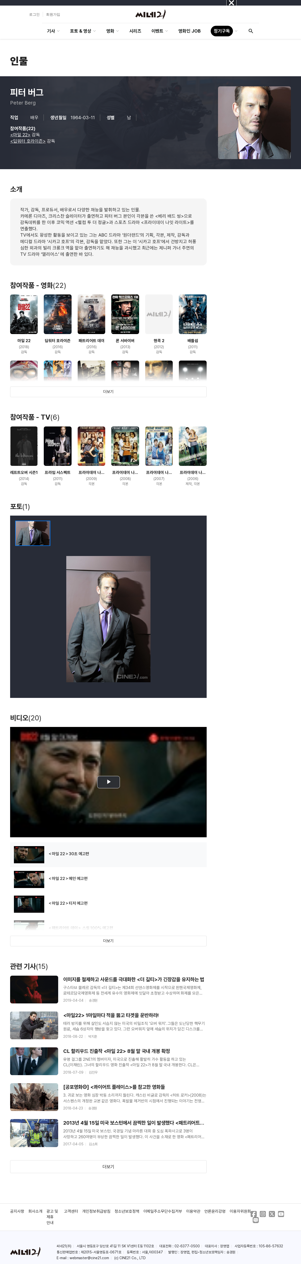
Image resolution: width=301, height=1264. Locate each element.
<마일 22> (20, 134)
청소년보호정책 (127, 1211)
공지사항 (17, 1211)
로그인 (34, 14)
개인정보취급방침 (96, 1211)
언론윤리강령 (215, 1211)
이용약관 (193, 1211)
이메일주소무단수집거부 (162, 1211)
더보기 (108, 391)
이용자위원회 (240, 1211)
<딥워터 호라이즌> (28, 141)
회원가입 (53, 14)
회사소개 (35, 1211)
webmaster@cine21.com (89, 1258)
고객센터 (71, 1211)
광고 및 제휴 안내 (52, 1217)
